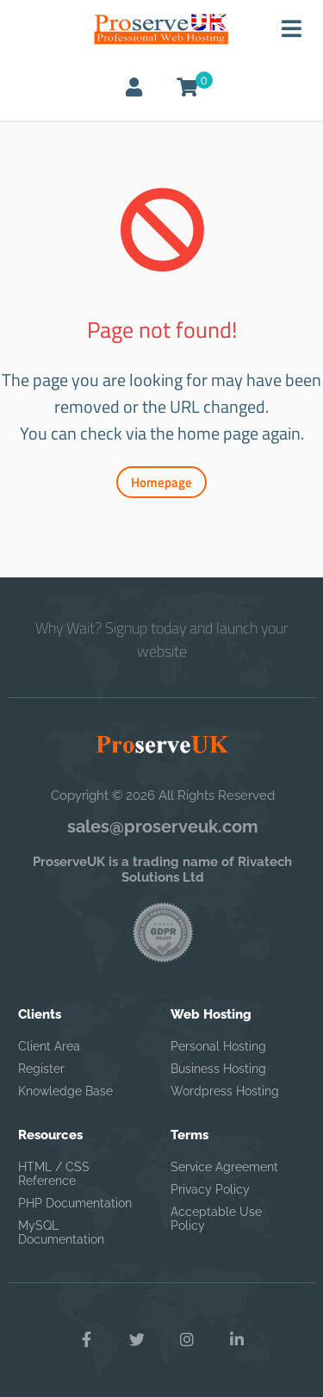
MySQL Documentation (61, 1232)
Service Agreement (224, 1167)
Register (41, 1069)
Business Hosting (218, 1069)
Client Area (49, 1046)
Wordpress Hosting (225, 1091)
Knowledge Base (65, 1091)
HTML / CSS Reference (54, 1174)
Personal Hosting (218, 1046)
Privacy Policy (210, 1189)
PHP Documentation (75, 1203)
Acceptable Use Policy (216, 1218)
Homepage (161, 482)
